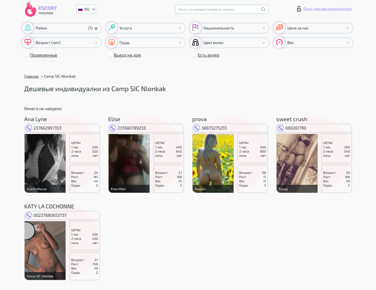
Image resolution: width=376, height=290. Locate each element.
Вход (324, 9)
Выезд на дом (127, 54)
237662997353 (43, 127)
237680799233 (127, 127)
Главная (31, 76)
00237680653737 (46, 215)
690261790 (292, 127)
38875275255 (210, 127)
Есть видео (208, 54)
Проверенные (43, 54)
